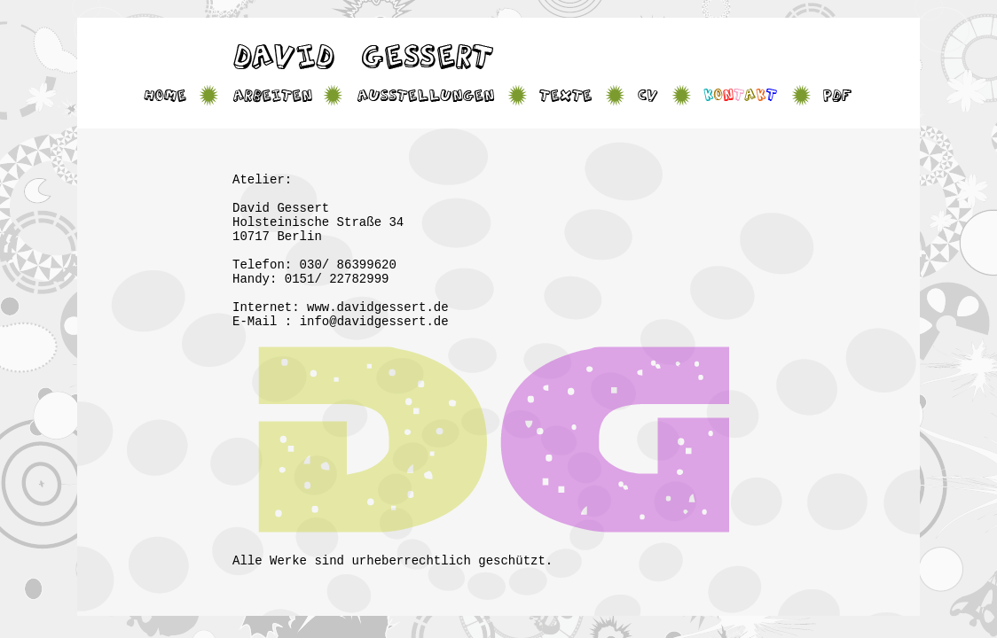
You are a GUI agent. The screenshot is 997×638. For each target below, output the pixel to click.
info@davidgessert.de (374, 322)
